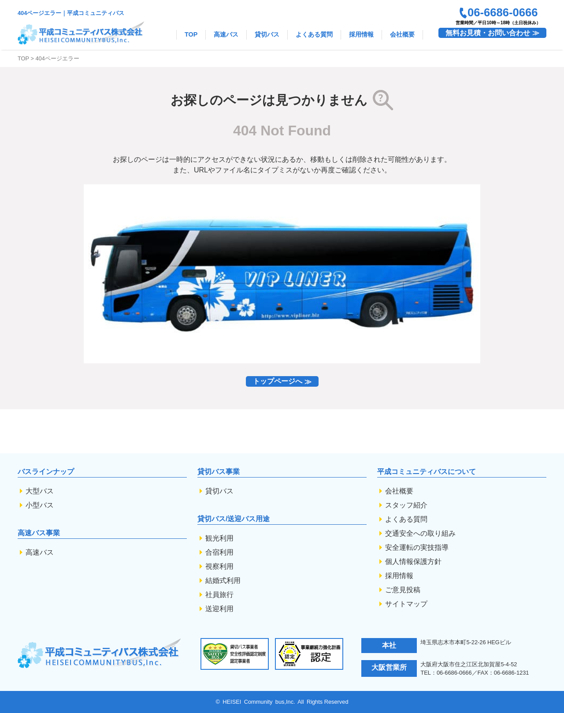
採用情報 (361, 34)
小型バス (40, 505)
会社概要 (402, 34)
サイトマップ (406, 604)
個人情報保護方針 (413, 561)
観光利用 (219, 538)
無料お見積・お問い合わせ (487, 33)
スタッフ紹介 (406, 505)
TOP (191, 34)
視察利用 (219, 566)
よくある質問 (314, 34)
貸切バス (267, 34)
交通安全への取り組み (420, 533)
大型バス (40, 491)
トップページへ (277, 381)
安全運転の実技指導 (417, 547)
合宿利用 (219, 552)
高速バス (226, 34)
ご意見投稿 (402, 590)
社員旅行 (219, 594)
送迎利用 (219, 608)
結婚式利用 (223, 580)
